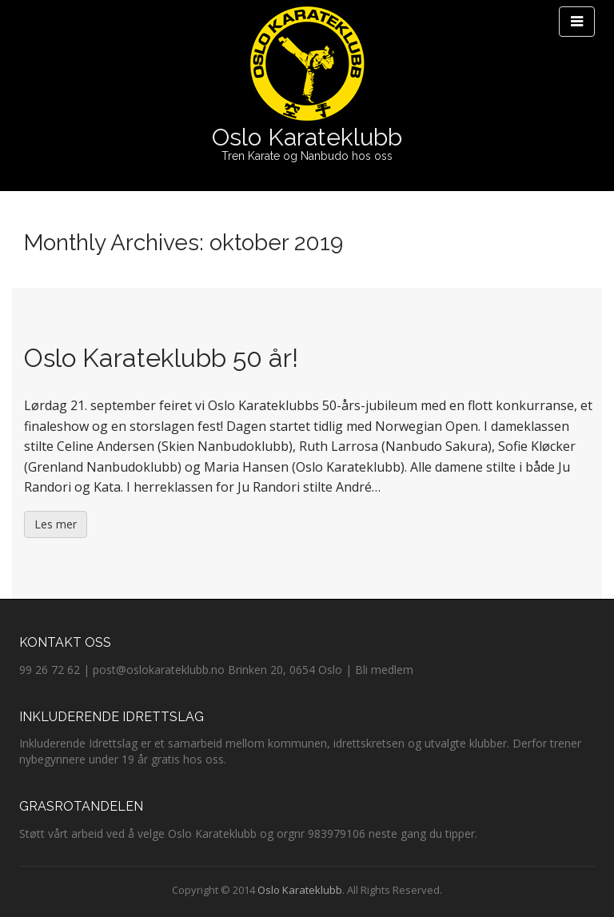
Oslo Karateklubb (307, 137)
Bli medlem (384, 669)
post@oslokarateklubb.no (159, 669)
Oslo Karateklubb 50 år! (161, 358)
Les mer (55, 524)
